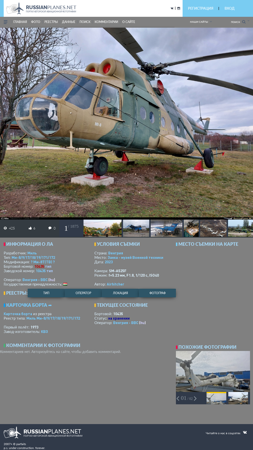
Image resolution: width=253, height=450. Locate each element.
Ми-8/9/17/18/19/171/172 (33, 257)
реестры (51, 22)
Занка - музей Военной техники (135, 257)
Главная (20, 22)
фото (35, 22)
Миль (32, 253)
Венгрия (115, 253)
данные (68, 22)
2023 (109, 262)
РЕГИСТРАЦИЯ (200, 8)
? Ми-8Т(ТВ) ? (43, 262)
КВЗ (44, 331)
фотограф (157, 293)
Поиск (238, 22)
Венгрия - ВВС (35, 279)
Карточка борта (18, 313)
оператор (83, 293)
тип (48, 266)
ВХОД (229, 8)
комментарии (106, 22)
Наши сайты (199, 21)
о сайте (128, 22)
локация (120, 293)
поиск (85, 22)
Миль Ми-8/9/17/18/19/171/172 (53, 318)
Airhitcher (115, 284)
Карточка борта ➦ (29, 305)
